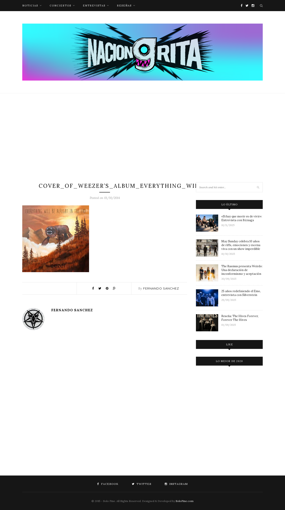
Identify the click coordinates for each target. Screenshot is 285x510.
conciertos (60, 5)
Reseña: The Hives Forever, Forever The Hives (240, 318)
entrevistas (94, 5)
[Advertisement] (142, 138)
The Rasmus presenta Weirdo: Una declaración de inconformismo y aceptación (242, 270)
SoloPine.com (184, 501)
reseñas (124, 5)
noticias (30, 5)
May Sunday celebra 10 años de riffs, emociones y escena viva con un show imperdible (240, 245)
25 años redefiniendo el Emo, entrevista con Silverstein (241, 293)
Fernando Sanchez (161, 288)
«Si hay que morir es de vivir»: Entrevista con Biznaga (241, 218)
